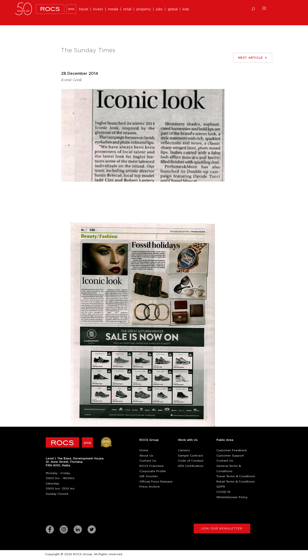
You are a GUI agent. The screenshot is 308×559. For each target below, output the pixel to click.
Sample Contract (190, 455)
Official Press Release (156, 481)
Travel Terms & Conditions (235, 476)
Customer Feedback (231, 450)
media (114, 9)
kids (186, 9)
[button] (253, 9)
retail (128, 9)
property (144, 9)
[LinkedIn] (78, 529)
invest (99, 9)
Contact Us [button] (147, 460)
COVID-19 (223, 491)
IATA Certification (190, 465)
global (173, 9)
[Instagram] (64, 529)
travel (84, 9)
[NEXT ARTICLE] (252, 58)
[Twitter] (92, 529)
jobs (159, 9)
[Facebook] (50, 529)
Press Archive (149, 486)
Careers (184, 450)
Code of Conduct (191, 460)
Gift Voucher (148, 476)
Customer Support (230, 455)
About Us (146, 455)
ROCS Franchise (151, 465)
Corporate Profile (152, 471)
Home (143, 450)
